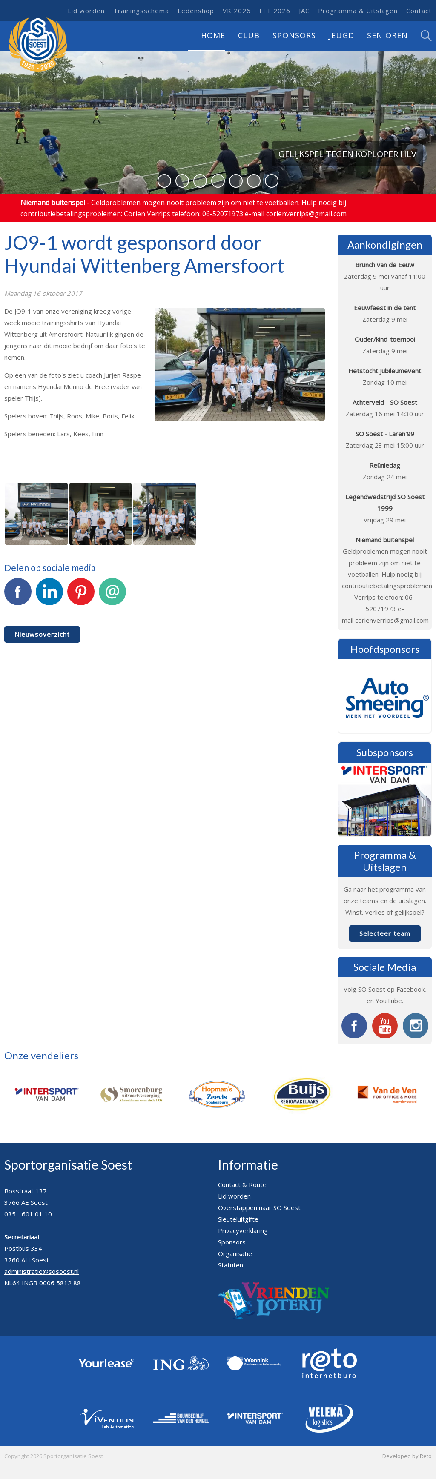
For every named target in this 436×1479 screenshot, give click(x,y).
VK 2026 (237, 10)
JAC (304, 10)
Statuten (230, 1265)
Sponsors (294, 35)
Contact (419, 10)
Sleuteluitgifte (238, 1219)
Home (213, 35)
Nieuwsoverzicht (42, 634)
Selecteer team (384, 933)
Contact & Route (242, 1184)
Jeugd (341, 35)
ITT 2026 (274, 10)
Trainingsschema (141, 10)
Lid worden (86, 10)
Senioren (387, 35)
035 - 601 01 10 (28, 1214)
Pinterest (81, 596)
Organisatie (235, 1253)
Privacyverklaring (243, 1230)
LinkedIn (49, 596)
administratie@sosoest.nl (41, 1271)
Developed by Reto (407, 1456)
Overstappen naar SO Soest (259, 1207)
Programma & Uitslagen (358, 10)
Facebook (18, 596)
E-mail (112, 596)
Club (249, 35)
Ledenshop (196, 10)
